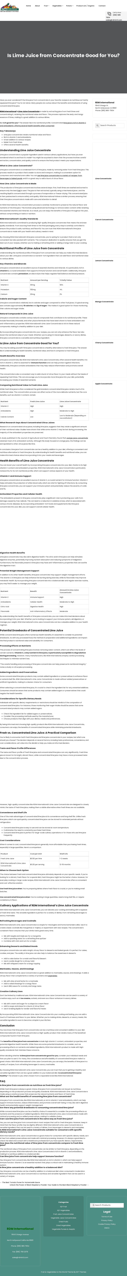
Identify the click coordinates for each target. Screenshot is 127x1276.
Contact (102, 6)
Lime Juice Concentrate (28, 111)
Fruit (46, 6)
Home (28, 6)
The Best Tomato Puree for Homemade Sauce (20, 1182)
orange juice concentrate (77, 438)
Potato (69, 6)
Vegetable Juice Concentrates (63, 1218)
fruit (19, 190)
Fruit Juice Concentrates (63, 1214)
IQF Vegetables (63, 1210)
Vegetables (57, 6)
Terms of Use (106, 1216)
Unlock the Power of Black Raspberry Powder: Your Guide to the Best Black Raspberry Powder (49, 1185)
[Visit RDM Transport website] (11, 1222)
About (37, 6)
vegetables (52, 976)
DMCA (106, 1228)
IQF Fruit (63, 1206)
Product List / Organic (85, 6)
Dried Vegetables (63, 1225)
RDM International (8, 111)
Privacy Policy (106, 1220)
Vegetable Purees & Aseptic (63, 1229)
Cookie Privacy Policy (107, 1224)
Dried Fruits (63, 1221)
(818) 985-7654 (107, 110)
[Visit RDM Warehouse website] (29, 1222)
